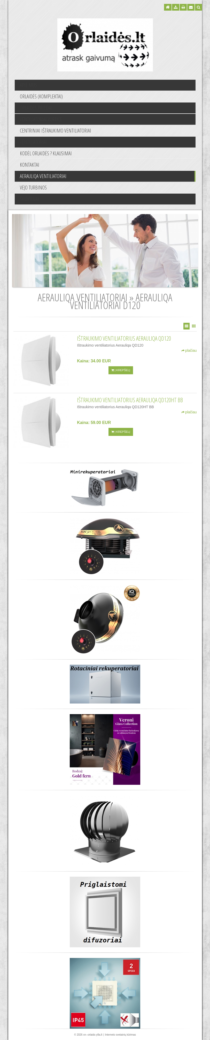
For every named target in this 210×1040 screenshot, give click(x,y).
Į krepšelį (120, 370)
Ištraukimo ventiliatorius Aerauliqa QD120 (124, 338)
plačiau (189, 350)
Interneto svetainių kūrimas (120, 1034)
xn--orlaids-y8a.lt (92, 1034)
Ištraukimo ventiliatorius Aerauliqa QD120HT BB (130, 400)
